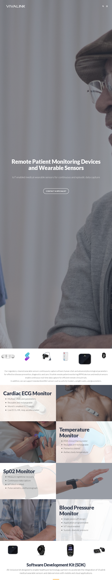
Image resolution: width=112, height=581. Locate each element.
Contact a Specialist (56, 191)
